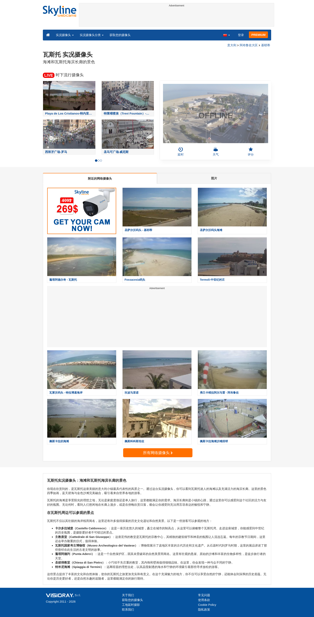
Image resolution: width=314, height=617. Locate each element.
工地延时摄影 (131, 604)
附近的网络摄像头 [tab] (100, 178)
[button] (226, 35)
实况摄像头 (65, 35)
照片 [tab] (214, 178)
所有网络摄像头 (158, 453)
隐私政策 (204, 609)
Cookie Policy (207, 604)
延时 (181, 151)
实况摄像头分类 (92, 35)
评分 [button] (251, 151)
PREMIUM (258, 34)
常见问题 (204, 595)
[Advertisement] (176, 17)
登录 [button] (241, 35)
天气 (216, 151)
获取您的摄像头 (120, 35)
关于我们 (128, 595)
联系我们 (128, 609)
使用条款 (204, 600)
